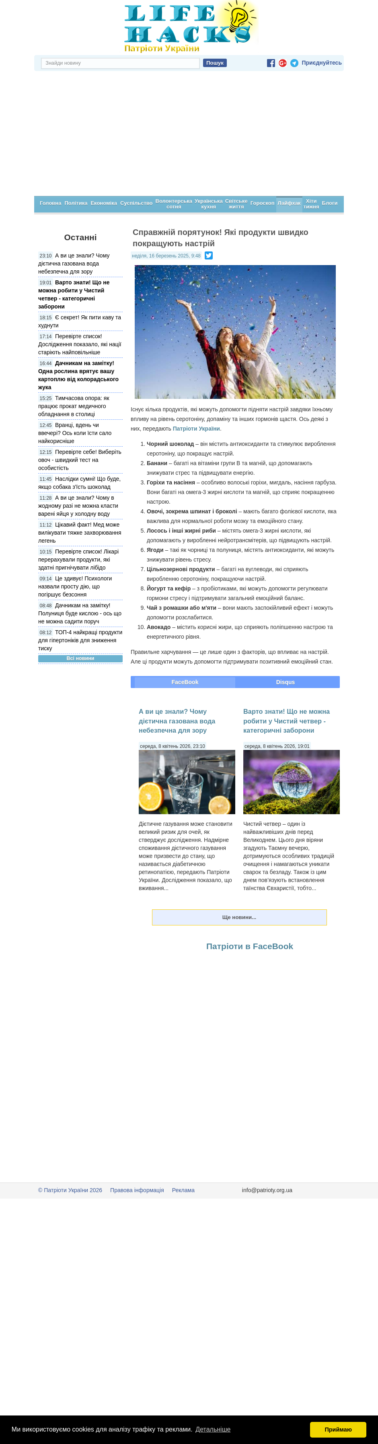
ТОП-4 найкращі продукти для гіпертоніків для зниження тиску (80, 640)
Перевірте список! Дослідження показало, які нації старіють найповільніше (79, 344)
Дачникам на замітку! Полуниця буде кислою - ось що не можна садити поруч (79, 613)
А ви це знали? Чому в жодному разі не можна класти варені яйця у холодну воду (78, 505)
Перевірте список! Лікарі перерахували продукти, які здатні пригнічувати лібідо (78, 559)
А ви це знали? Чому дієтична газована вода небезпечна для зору (73, 263)
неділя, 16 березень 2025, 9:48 (166, 256)
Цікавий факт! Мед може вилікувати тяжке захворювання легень (79, 532)
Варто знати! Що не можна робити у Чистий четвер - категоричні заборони (286, 721)
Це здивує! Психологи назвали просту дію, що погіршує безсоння (75, 586)
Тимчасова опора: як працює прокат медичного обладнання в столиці (73, 406)
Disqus (285, 682)
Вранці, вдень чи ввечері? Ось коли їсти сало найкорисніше (74, 433)
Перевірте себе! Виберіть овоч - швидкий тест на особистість (79, 460)
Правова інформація (137, 1190)
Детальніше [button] (212, 1429)
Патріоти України (196, 428)
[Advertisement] (189, 136)
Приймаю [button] (338, 1429)
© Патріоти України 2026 (70, 1190)
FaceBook (185, 682)
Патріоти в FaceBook (249, 946)
